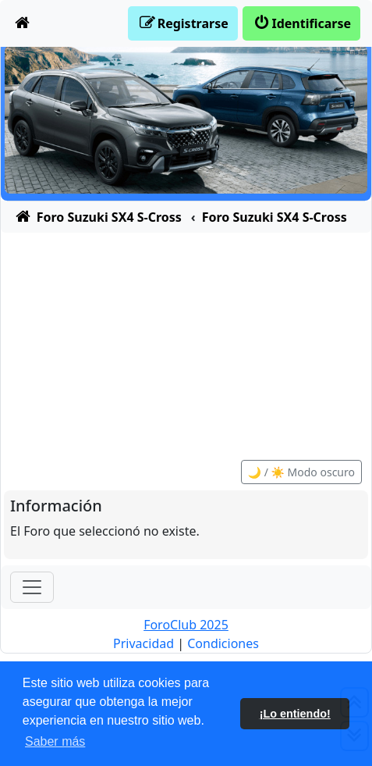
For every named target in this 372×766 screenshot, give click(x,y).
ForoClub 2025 (186, 624)
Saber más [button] (55, 741)
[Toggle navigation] (32, 587)
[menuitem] (22, 23)
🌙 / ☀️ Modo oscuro (301, 472)
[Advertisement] (186, 337)
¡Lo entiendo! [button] (295, 713)
